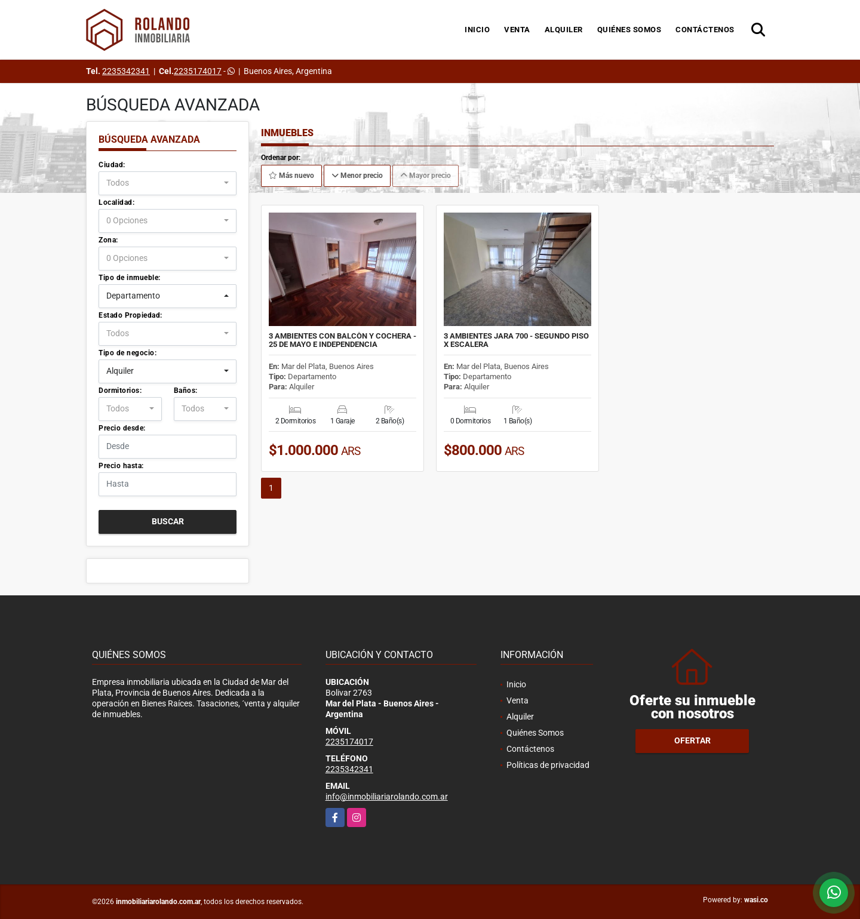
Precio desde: (122, 428)
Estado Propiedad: (130, 315)
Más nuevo (291, 175)
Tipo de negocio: (127, 353)
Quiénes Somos (629, 29)
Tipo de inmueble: (130, 277)
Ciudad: (112, 165)
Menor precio (357, 175)
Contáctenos (705, 29)
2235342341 (126, 71)
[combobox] (167, 183)
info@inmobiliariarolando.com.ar (386, 796)
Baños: (186, 390)
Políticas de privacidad (547, 765)
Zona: (108, 240)
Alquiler (564, 29)
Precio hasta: (121, 466)
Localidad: (116, 202)
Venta (517, 29)
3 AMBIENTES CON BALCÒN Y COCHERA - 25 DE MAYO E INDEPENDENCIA (342, 340)
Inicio (477, 29)
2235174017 (198, 71)
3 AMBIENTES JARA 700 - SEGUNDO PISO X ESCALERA (516, 340)
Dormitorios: (120, 390)
